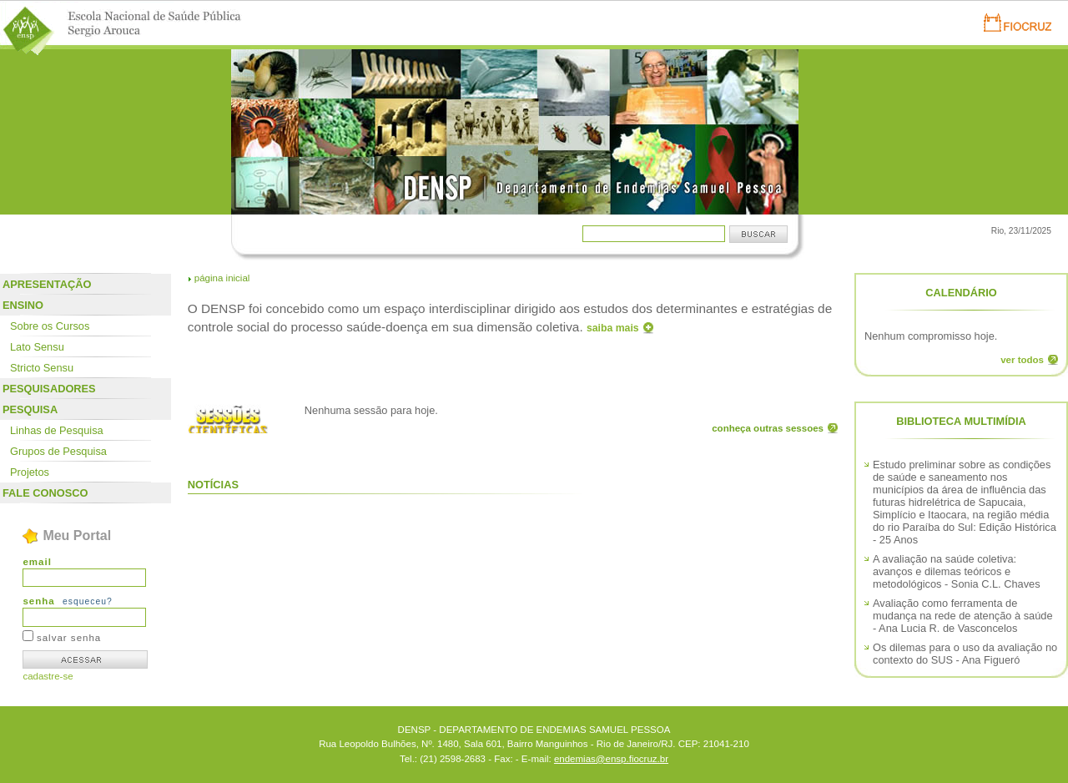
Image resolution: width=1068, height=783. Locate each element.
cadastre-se (48, 676)
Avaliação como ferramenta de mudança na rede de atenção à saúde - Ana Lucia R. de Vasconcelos (963, 615)
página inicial (222, 278)
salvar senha (69, 638)
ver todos (1022, 360)
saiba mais (613, 328)
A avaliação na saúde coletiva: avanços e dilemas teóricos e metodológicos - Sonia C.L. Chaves (956, 571)
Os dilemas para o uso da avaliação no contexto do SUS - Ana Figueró (965, 653)
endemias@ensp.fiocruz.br (611, 759)
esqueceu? (88, 601)
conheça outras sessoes (768, 428)
